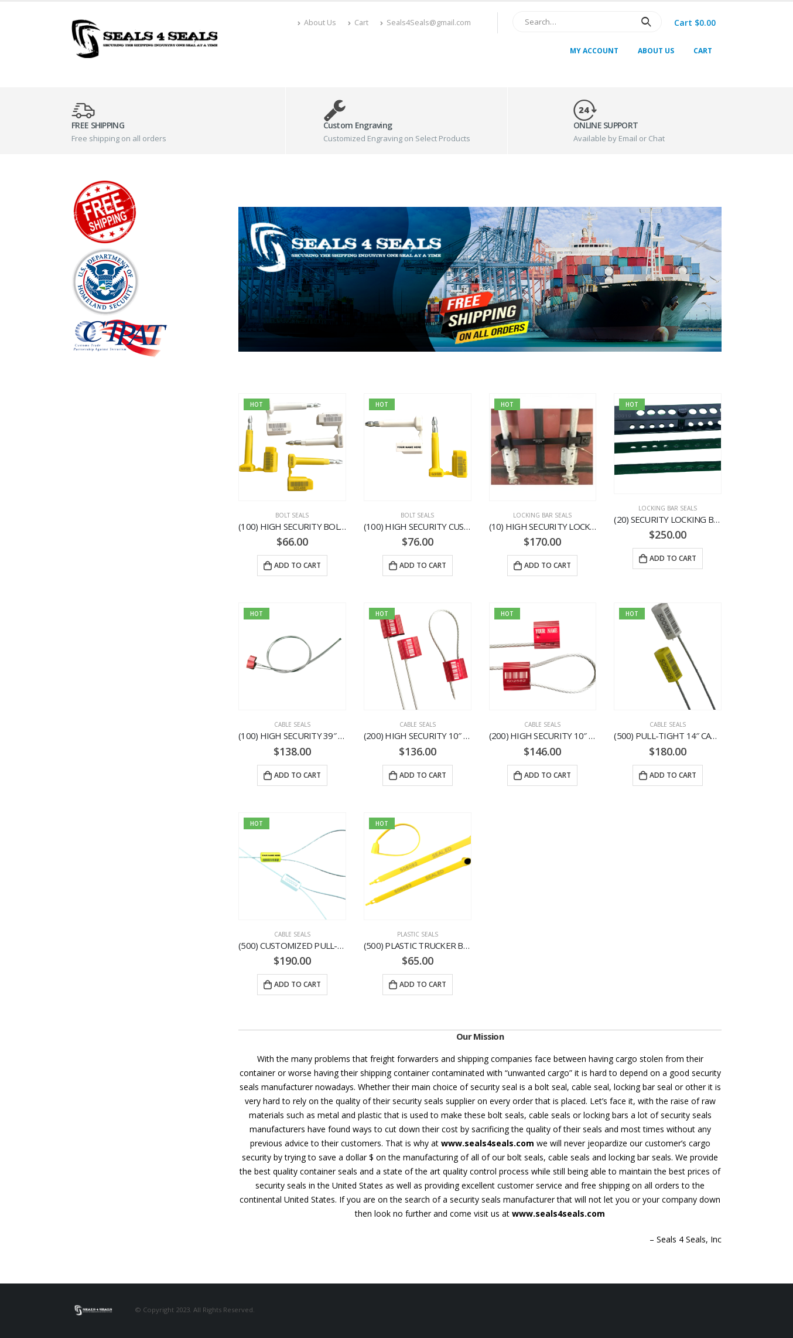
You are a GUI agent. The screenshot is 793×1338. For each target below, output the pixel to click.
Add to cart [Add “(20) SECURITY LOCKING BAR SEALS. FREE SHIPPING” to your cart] (673, 558)
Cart (358, 23)
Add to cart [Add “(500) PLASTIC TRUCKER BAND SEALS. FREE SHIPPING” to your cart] (422, 984)
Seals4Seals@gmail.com (425, 23)
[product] (292, 447)
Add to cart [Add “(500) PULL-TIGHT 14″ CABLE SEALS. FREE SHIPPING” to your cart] (673, 775)
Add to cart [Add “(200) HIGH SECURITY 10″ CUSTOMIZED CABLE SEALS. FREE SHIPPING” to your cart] (547, 775)
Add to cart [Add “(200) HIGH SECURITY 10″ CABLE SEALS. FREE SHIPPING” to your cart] (422, 775)
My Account (594, 51)
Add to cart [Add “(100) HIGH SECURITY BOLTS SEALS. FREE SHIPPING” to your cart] (297, 565)
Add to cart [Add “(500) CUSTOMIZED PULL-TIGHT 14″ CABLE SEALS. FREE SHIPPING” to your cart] (297, 984)
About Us (317, 23)
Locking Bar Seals (542, 515)
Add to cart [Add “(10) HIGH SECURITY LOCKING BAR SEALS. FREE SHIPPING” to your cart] (547, 565)
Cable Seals (292, 724)
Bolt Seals (292, 515)
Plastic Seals (417, 934)
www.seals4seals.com (487, 1143)
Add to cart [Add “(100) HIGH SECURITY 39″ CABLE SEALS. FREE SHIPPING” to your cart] (297, 775)
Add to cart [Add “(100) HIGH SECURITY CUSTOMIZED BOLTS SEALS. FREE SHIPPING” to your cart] (422, 565)
